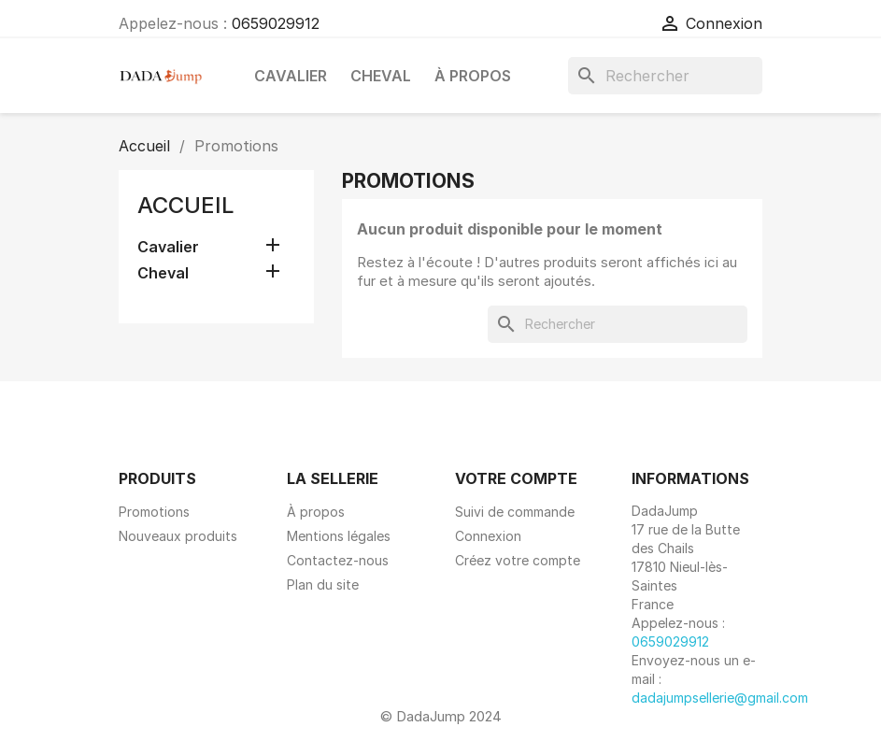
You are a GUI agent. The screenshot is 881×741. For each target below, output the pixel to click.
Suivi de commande (515, 512)
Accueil (185, 205)
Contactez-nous (338, 560)
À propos (472, 75)
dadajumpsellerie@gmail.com (720, 697)
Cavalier (290, 75)
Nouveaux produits (178, 536)
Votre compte (516, 478)
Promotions (154, 512)
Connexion (488, 536)
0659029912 (276, 23)
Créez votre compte (517, 560)
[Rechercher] (665, 75)
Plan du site (323, 584)
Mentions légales (339, 536)
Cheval (380, 75)
